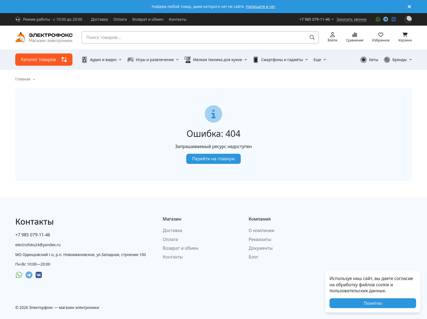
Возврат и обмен (148, 19)
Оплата (120, 19)
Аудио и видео (101, 59)
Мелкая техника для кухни (215, 59)
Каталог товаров (44, 59)
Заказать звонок (352, 19)
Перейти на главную (213, 159)
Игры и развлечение (153, 59)
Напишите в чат (260, 6)
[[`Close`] (409, 6)
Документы (261, 248)
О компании (261, 230)
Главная (22, 79)
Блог (253, 257)
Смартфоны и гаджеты (280, 59)
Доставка (99, 19)
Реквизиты (260, 239)
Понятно (373, 303)
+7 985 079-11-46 (316, 19)
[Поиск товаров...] (312, 37)
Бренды (398, 59)
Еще (319, 59)
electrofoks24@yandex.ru (38, 244)
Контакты (177, 19)
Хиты (369, 59)
